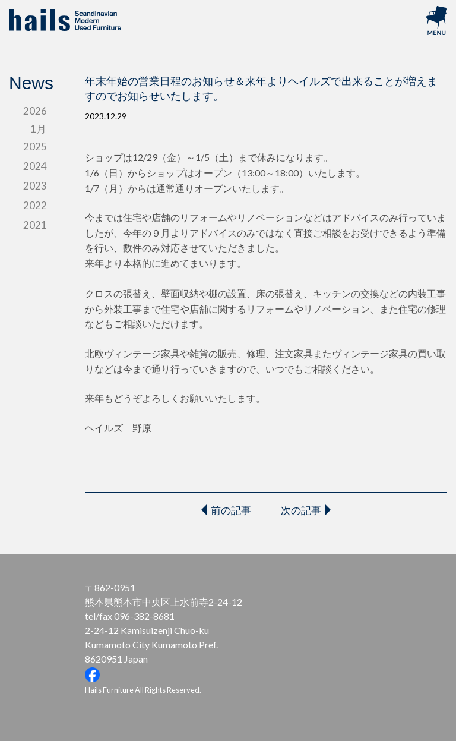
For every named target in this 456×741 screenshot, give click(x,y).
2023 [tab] (35, 185)
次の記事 (301, 510)
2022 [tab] (35, 205)
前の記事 (231, 510)
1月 (38, 128)
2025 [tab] (35, 146)
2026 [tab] (35, 111)
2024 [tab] (35, 166)
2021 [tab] (35, 225)
